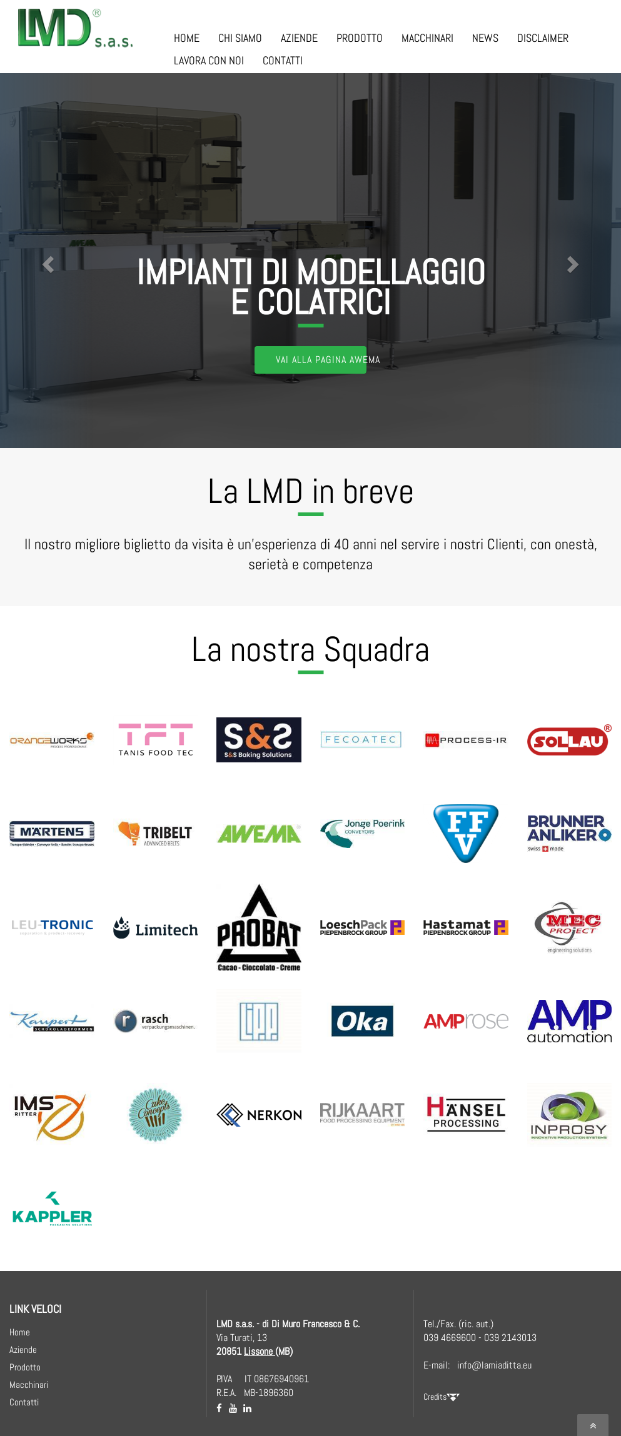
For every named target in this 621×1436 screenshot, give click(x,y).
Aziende (23, 1349)
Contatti (24, 1402)
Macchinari (28, 1384)
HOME (186, 38)
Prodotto (25, 1367)
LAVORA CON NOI (209, 60)
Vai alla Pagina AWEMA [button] (321, 359)
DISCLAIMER (542, 38)
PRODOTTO (359, 38)
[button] (46, 260)
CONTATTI (283, 60)
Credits (441, 1396)
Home (19, 1332)
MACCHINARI (427, 38)
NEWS (485, 38)
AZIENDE (299, 38)
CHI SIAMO (240, 38)
